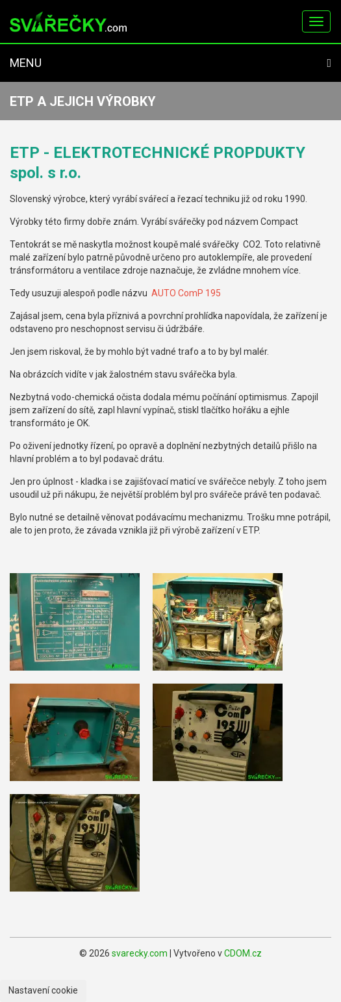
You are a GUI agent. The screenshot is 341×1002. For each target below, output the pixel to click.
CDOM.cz (243, 953)
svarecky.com (140, 953)
